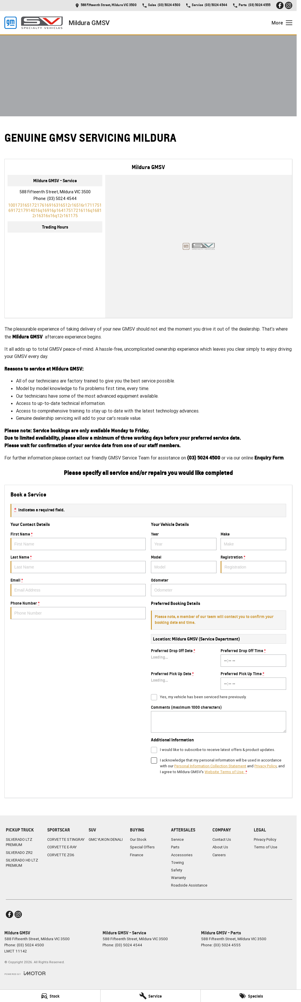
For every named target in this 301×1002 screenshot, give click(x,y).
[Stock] (50, 996)
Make (253, 540)
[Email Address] (55, 210)
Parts (175, 847)
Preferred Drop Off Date (183, 657)
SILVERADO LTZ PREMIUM (19, 842)
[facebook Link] (280, 5)
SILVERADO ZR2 (19, 852)
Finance (136, 854)
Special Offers (142, 847)
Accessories (182, 854)
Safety (176, 870)
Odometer (218, 587)
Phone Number (78, 610)
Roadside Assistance (189, 885)
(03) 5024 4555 (227, 945)
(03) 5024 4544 (62, 198)
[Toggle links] (24, 973)
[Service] (151, 996)
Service (177, 839)
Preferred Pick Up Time (253, 680)
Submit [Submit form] (173, 785)
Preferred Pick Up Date (183, 680)
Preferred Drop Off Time (253, 657)
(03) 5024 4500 (30, 945)
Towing (177, 862)
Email (78, 587)
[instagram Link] (288, 5)
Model (183, 563)
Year (183, 540)
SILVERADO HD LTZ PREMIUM (22, 863)
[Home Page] (33, 22)
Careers (219, 854)
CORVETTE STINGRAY (66, 839)
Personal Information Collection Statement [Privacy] (210, 766)
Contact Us (221, 839)
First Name (78, 540)
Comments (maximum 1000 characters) (218, 719)
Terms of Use (265, 847)
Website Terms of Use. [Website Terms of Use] (224, 771)
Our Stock (138, 839)
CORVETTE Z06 (60, 854)
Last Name (78, 563)
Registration (253, 563)
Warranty (178, 877)
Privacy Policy (265, 839)
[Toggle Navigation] (282, 23)
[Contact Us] (106, 5)
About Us (220, 847)
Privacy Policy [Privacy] (265, 766)
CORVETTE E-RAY (62, 847)
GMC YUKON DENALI (106, 839)
